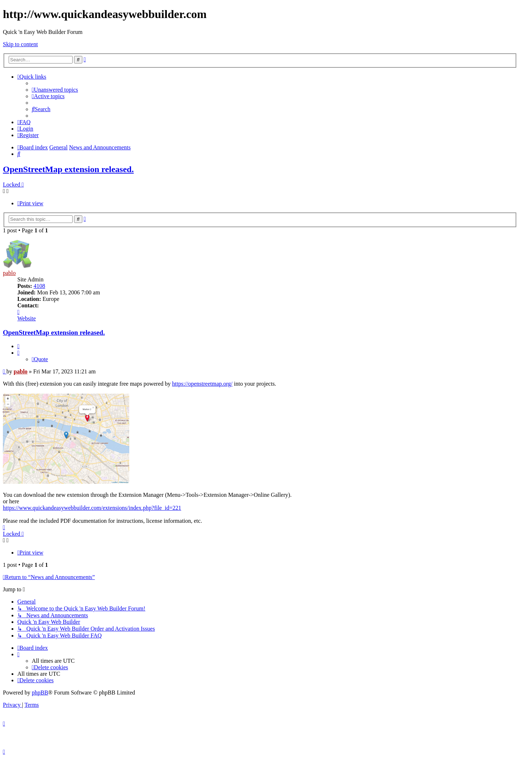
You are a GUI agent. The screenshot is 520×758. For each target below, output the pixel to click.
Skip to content (20, 44)
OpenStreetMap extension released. (68, 169)
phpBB (40, 692)
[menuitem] (55, 90)
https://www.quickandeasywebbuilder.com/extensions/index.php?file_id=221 (92, 508)
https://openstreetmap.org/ (202, 384)
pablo (9, 273)
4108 (39, 286)
